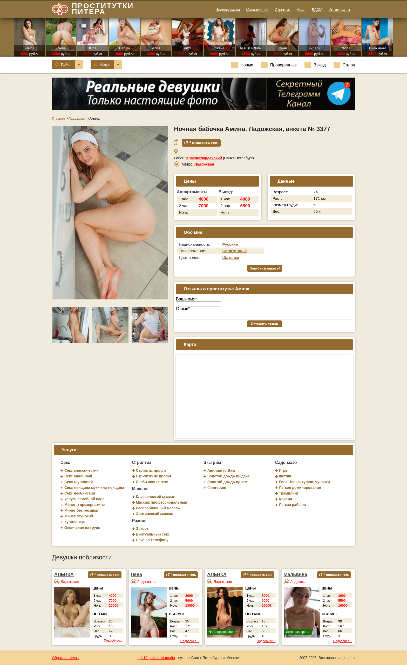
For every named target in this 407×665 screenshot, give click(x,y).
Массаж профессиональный (161, 502)
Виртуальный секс (153, 534)
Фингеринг (217, 487)
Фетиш (285, 476)
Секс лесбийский (79, 493)
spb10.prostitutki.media (156, 658)
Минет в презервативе (84, 505)
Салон (344, 65)
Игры (283, 470)
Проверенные (279, 65)
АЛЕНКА (64, 574)
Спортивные (234, 251)
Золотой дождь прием (227, 482)
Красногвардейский (204, 158)
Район (69, 64)
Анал (301, 10)
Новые (242, 65)
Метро (107, 64)
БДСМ (317, 10)
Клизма (285, 499)
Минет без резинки (81, 510)
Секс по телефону (152, 540)
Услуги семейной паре (84, 499)
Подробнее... (113, 640)
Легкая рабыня (292, 505)
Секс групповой (78, 482)
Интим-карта (339, 10)
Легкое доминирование (300, 487)
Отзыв (183, 308)
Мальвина (295, 574)
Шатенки (230, 257)
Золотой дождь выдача (228, 476)
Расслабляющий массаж (158, 508)
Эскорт (142, 528)
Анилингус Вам (221, 470)
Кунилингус (74, 522)
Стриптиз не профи (153, 476)
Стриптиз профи (151, 470)
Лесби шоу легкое (152, 482)
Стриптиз (282, 10)
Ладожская (204, 164)
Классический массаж (155, 497)
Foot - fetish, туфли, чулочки (304, 482)
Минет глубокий (78, 516)
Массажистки (257, 10)
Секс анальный (78, 476)
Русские (230, 244)
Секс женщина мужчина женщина (94, 487)
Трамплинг (289, 493)
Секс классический (81, 470)
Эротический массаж (155, 514)
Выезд (315, 65)
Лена (136, 574)
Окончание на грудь (82, 527)
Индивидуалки (227, 10)
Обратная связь (65, 658)
